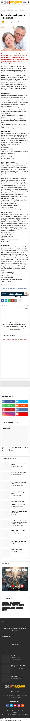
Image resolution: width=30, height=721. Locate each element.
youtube (23, 414)
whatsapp (9, 405)
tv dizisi (12, 607)
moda (22, 605)
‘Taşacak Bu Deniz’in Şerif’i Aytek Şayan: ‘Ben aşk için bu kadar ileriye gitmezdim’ (19, 541)
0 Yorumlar (25, 335)
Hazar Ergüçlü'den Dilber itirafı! (18, 666)
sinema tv (6, 607)
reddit (23, 405)
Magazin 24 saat (15, 602)
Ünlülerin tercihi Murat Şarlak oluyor (18, 492)
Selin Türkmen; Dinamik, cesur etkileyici (18, 483)
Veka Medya (14, 323)
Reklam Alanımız (15, 384)
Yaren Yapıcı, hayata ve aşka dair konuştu (19, 463)
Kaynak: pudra (5, 285)
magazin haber (7, 605)
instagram (9, 414)
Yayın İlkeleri (21, 711)
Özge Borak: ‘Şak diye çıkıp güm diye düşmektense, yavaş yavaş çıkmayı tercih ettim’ (19, 522)
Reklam (15, 712)
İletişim (14, 711)
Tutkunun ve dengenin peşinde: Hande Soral (19, 511)
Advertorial (6, 602)
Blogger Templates (11, 714)
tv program (20, 607)
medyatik (16, 605)
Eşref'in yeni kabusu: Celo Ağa (18, 472)
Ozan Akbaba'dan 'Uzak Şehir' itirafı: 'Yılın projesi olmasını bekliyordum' (15, 448)
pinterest (9, 410)
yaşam (5, 610)
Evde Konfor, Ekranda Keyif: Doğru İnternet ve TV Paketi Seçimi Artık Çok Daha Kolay (18, 503)
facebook (9, 401)
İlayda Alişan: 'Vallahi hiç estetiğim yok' (17, 550)
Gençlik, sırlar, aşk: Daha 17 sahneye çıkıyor (18, 531)
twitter (23, 401)
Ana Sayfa (4, 10)
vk (23, 410)
